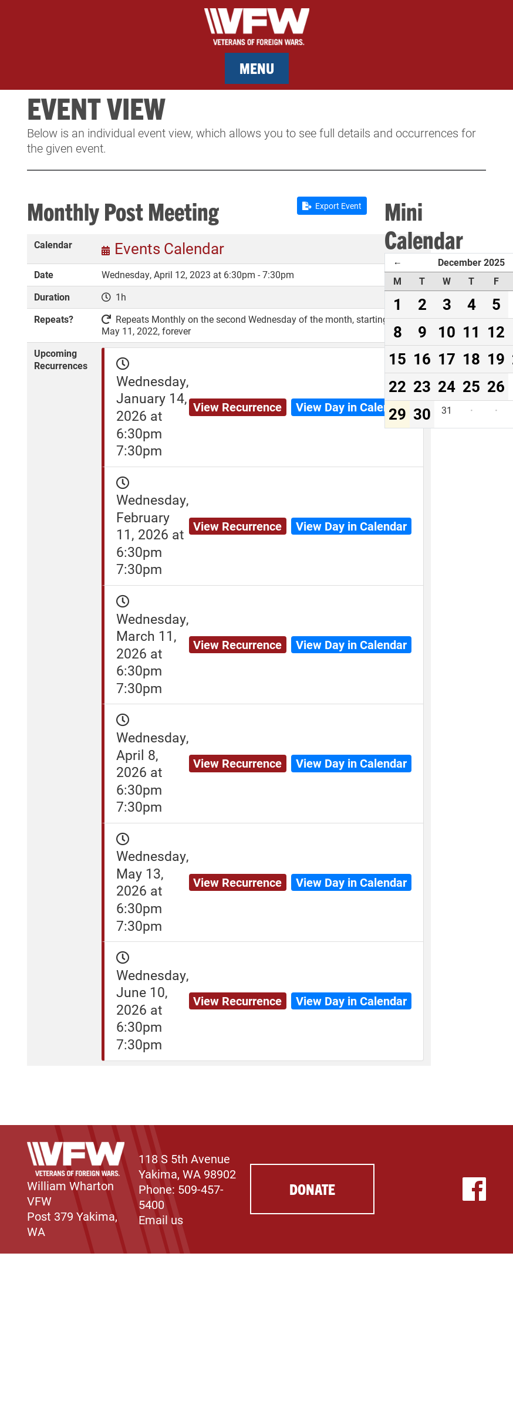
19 (496, 359)
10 (446, 332)
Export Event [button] (332, 205)
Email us (161, 1219)
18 (471, 359)
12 (496, 332)
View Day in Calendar (351, 406)
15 (397, 359)
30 (422, 414)
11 (471, 332)
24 (446, 386)
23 (422, 386)
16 (422, 359)
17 (446, 359)
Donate (312, 1189)
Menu (256, 68)
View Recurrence (237, 406)
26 (496, 386)
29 (397, 414)
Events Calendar (169, 248)
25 (471, 386)
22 (397, 386)
